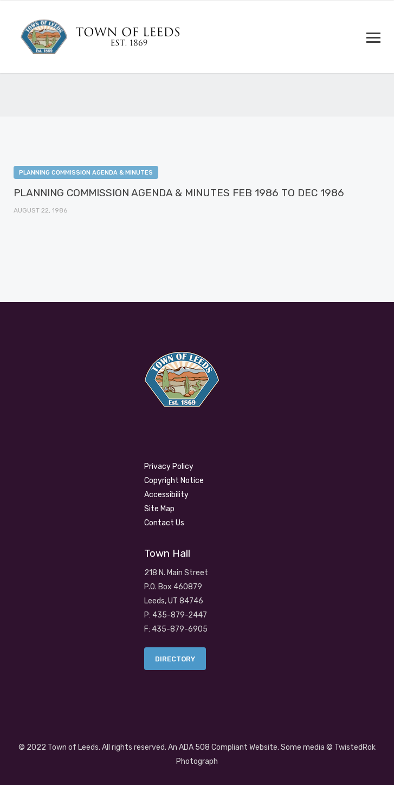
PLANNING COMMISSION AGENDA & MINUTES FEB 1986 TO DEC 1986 (179, 192)
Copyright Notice (174, 480)
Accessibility (166, 494)
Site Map (159, 508)
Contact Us (164, 522)
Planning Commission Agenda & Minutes (86, 172)
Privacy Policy (168, 466)
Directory (175, 659)
